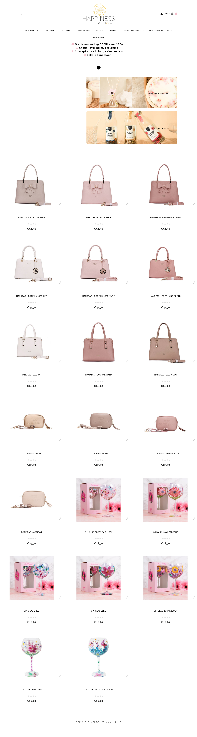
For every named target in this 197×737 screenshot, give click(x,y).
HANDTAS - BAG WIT (31, 377)
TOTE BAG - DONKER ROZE (165, 456)
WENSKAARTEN (32, 32)
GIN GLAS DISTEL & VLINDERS (98, 693)
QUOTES (113, 32)
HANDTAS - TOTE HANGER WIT (31, 298)
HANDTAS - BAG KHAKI (165, 377)
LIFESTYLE (67, 32)
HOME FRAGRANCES (158, 95)
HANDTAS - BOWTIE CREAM (31, 219)
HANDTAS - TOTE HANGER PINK (165, 298)
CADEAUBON (98, 39)
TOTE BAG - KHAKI (98, 456)
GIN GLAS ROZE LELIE (31, 693)
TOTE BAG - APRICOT (32, 535)
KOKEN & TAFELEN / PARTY (90, 32)
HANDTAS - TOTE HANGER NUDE (98, 298)
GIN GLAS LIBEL (31, 614)
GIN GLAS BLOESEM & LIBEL (98, 535)
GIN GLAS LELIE (98, 614)
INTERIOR (51, 32)
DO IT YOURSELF (160, 130)
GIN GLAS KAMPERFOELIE (165, 535)
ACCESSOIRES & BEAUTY (160, 32)
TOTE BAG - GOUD (31, 456)
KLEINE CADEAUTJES (133, 32)
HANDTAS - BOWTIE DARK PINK (165, 219)
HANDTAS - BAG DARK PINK (99, 377)
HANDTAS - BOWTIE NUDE (98, 219)
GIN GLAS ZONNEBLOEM (165, 614)
